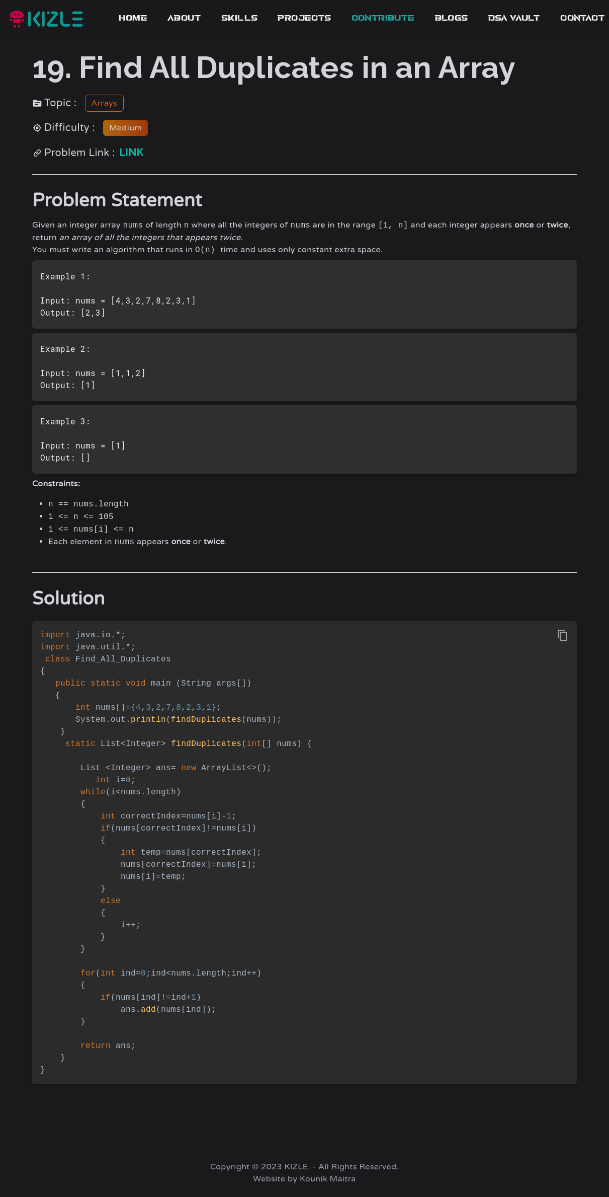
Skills (239, 18)
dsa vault (514, 18)
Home (133, 18)
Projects (304, 18)
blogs (451, 18)
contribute (383, 18)
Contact (582, 18)
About (184, 18)
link (131, 153)
